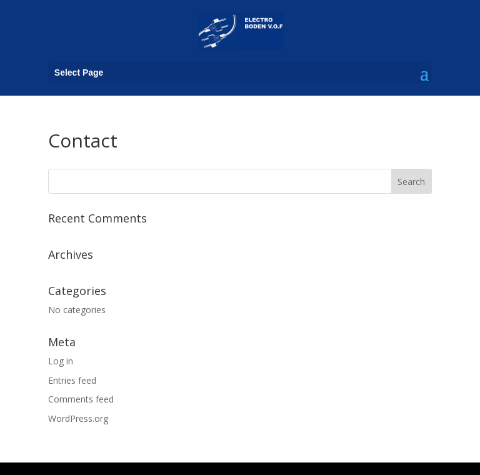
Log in (60, 361)
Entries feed (72, 380)
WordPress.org (78, 418)
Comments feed (81, 399)
